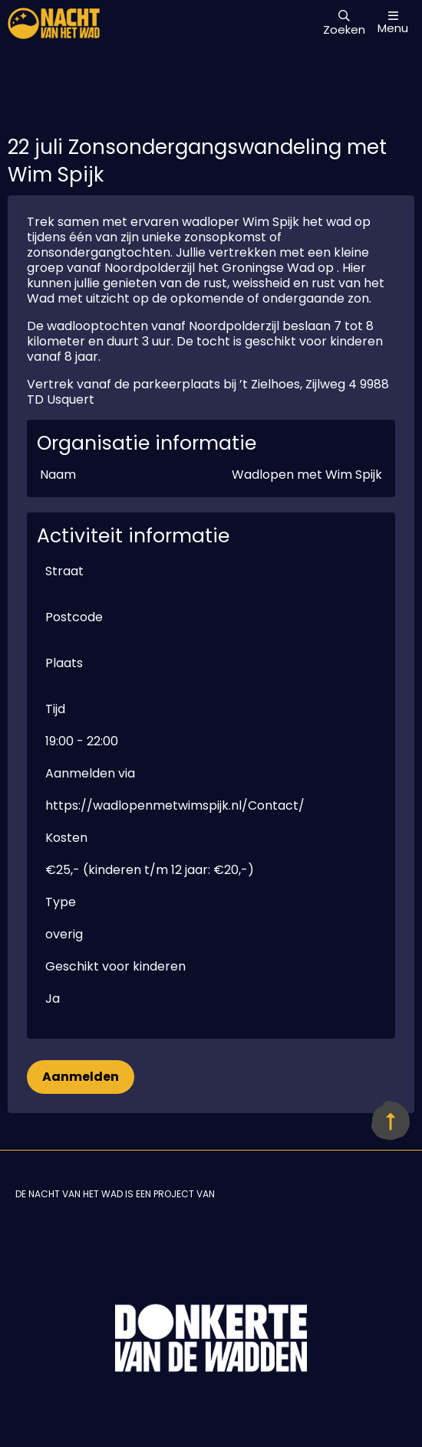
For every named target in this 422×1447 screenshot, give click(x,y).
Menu (392, 22)
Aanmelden (80, 1076)
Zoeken (344, 24)
